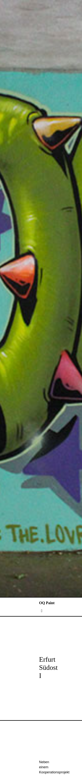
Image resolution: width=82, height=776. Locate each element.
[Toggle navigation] (41, 637)
